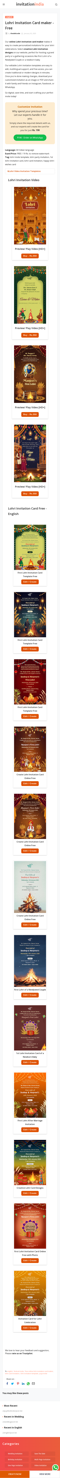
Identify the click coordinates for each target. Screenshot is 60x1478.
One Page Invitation (15, 1465)
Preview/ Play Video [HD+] (30, 249)
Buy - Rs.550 (30, 256)
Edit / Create (30, 582)
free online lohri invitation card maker (39, 1371)
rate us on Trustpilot (22, 1353)
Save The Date (39, 1454)
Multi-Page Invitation (42, 1459)
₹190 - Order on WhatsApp (30, 137)
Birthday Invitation (15, 1459)
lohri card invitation (12, 1373)
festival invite (19, 1371)
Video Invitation (40, 1465)
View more (45, 1474)
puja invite (43, 1373)
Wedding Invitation (15, 1454)
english (10, 1371)
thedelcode (15, 33)
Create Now (14, 1474)
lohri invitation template (29, 1373)
